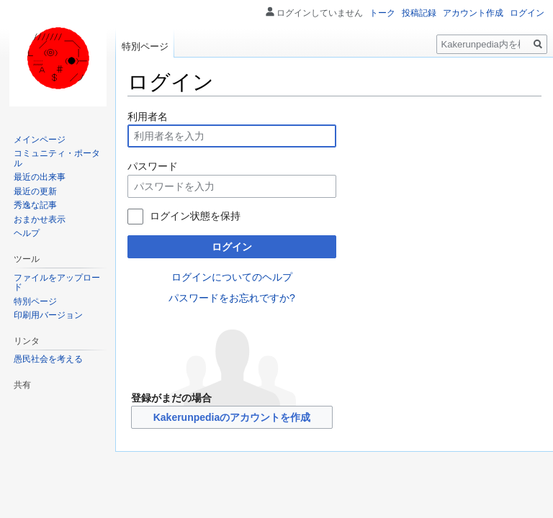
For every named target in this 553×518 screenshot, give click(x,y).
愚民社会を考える (48, 359)
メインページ (40, 140)
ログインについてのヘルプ (231, 277)
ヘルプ (27, 233)
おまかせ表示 (40, 219)
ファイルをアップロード (57, 283)
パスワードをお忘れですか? (231, 298)
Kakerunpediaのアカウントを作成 (232, 417)
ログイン (232, 247)
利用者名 (147, 116)
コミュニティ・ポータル (57, 158)
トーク (382, 13)
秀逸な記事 (35, 205)
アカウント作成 (473, 13)
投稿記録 (419, 13)
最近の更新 (35, 191)
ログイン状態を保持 (195, 216)
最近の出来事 (40, 177)
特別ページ (145, 46)
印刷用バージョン (48, 315)
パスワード (152, 166)
